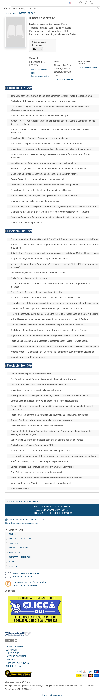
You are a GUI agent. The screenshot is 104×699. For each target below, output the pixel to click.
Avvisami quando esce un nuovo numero (23, 523)
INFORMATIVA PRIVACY (17, 662)
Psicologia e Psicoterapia (20, 539)
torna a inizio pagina (52, 695)
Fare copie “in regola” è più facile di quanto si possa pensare (30, 584)
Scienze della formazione (20, 557)
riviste (14, 13)
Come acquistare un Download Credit (26, 519)
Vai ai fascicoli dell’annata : (25, 501)
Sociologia (13, 543)
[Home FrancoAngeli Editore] (14, 3)
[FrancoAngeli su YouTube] (16, 641)
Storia (12, 562)
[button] (69, 3)
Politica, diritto (16, 552)
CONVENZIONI (13, 653)
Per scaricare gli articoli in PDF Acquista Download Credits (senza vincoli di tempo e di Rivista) (52, 509)
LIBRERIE (10, 659)
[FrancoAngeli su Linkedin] (9, 641)
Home (7, 13)
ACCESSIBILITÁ (13, 666)
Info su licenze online (40, 76)
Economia (13, 534)
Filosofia (13, 566)
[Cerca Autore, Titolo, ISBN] (53, 8)
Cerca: (7, 8)
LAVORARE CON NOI (16, 656)
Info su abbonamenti (88, 68)
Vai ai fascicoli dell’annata (39, 44)
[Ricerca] (98, 8)
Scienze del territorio (18, 548)
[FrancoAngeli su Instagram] (12, 641)
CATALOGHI (11, 650)
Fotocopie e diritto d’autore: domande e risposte (26, 575)
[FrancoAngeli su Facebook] (6, 641)
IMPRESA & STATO (26, 13)
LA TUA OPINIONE (15, 646)
